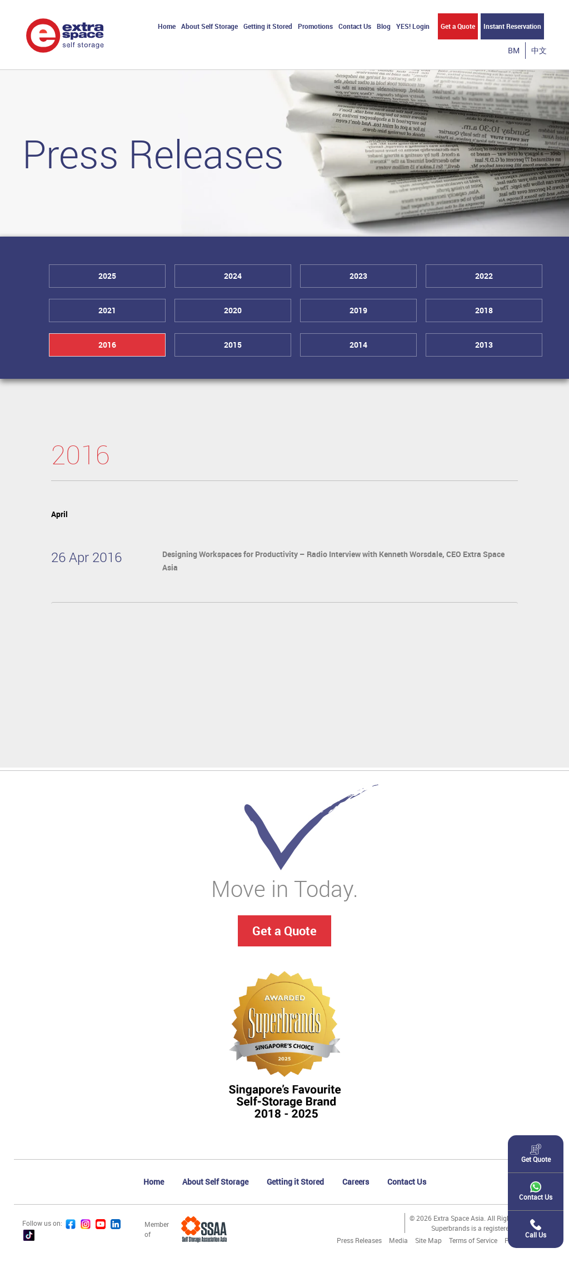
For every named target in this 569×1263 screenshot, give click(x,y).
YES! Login (413, 26)
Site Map (428, 1240)
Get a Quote (458, 26)
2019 (358, 310)
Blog (384, 26)
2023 (358, 275)
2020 (233, 310)
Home (167, 26)
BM (514, 50)
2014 (358, 344)
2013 (484, 344)
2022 (484, 275)
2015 (233, 344)
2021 (107, 310)
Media (398, 1240)
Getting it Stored (267, 26)
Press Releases (359, 1240)
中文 (539, 50)
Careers (355, 1181)
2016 (107, 344)
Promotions (315, 26)
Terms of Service (473, 1240)
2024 (233, 275)
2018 (484, 310)
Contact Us (354, 26)
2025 (107, 275)
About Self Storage (209, 26)
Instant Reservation (512, 26)
